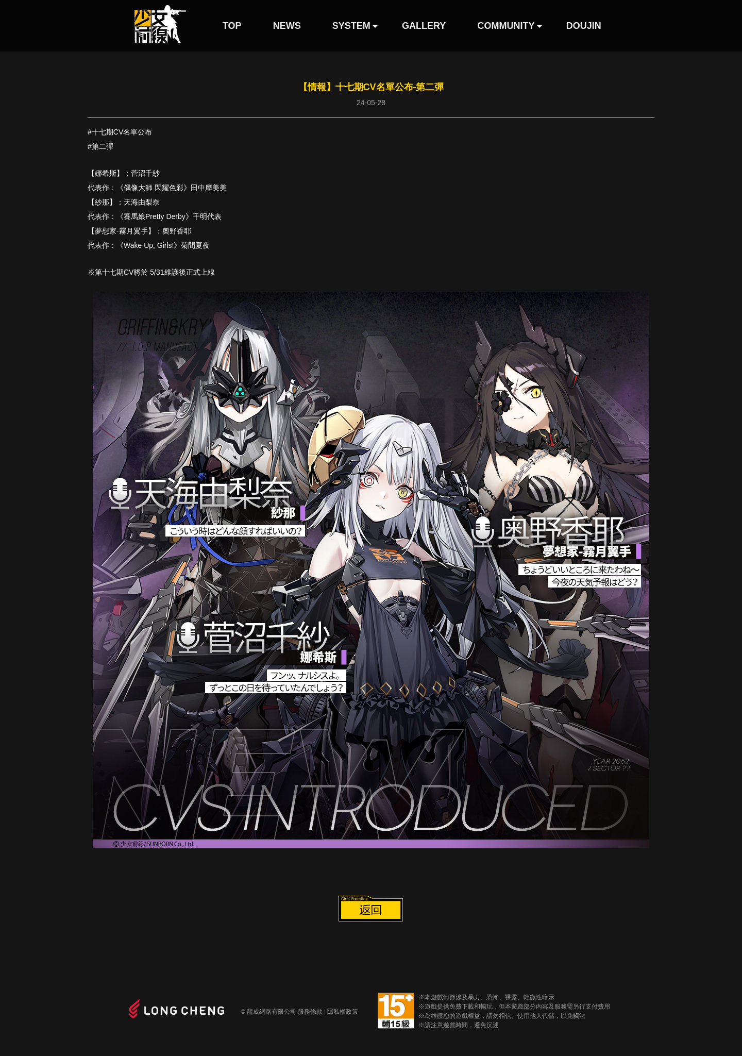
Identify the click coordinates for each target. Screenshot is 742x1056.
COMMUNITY (506, 26)
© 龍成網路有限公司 (268, 1011)
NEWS (287, 26)
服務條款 (310, 1011)
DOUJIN (583, 26)
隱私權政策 (342, 1011)
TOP (232, 26)
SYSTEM (351, 26)
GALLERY (424, 26)
